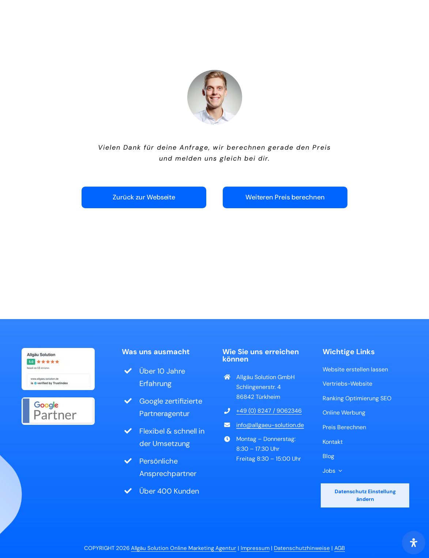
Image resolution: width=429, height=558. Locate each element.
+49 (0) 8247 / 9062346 (269, 411)
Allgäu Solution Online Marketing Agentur (183, 548)
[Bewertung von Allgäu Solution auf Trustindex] (58, 351)
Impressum (255, 548)
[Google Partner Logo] (58, 401)
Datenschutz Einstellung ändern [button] (365, 495)
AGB (339, 548)
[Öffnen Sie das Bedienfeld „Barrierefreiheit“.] (413, 542)
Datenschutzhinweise (302, 548)
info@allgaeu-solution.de (270, 425)
